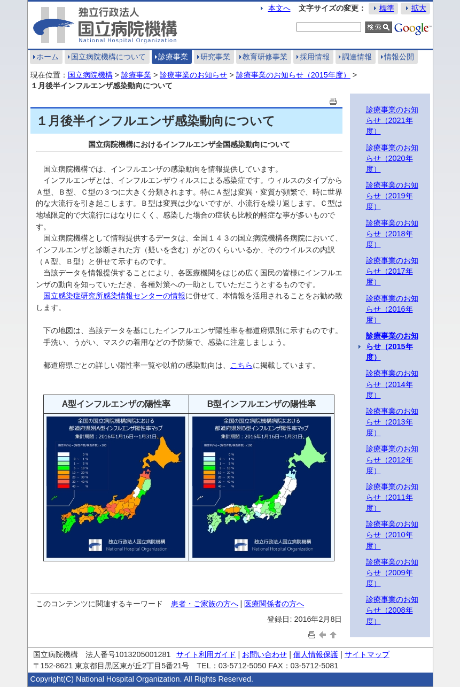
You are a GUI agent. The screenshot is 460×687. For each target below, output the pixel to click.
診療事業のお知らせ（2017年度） (392, 271)
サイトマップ (367, 654)
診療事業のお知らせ (193, 75)
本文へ (279, 8)
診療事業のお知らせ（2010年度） (392, 535)
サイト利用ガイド (206, 654)
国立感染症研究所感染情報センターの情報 (114, 295)
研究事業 (215, 56)
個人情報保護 (315, 654)
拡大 (418, 8)
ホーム (47, 56)
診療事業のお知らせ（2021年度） (392, 120)
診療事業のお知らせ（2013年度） (392, 422)
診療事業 (173, 56)
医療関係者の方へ (274, 603)
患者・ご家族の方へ (204, 603)
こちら (241, 365)
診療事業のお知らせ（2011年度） (392, 497)
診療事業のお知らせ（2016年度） (392, 309)
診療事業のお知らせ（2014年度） (392, 384)
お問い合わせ (264, 654)
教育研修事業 (265, 56)
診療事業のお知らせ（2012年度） (392, 459)
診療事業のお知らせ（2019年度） (392, 196)
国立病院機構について (108, 56)
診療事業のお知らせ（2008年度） (392, 610)
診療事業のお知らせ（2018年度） (392, 234)
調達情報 (357, 56)
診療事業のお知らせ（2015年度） (293, 75)
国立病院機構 (90, 75)
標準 (386, 8)
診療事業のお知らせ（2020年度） (392, 158)
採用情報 (315, 56)
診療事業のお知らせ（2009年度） (392, 573)
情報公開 (399, 56)
